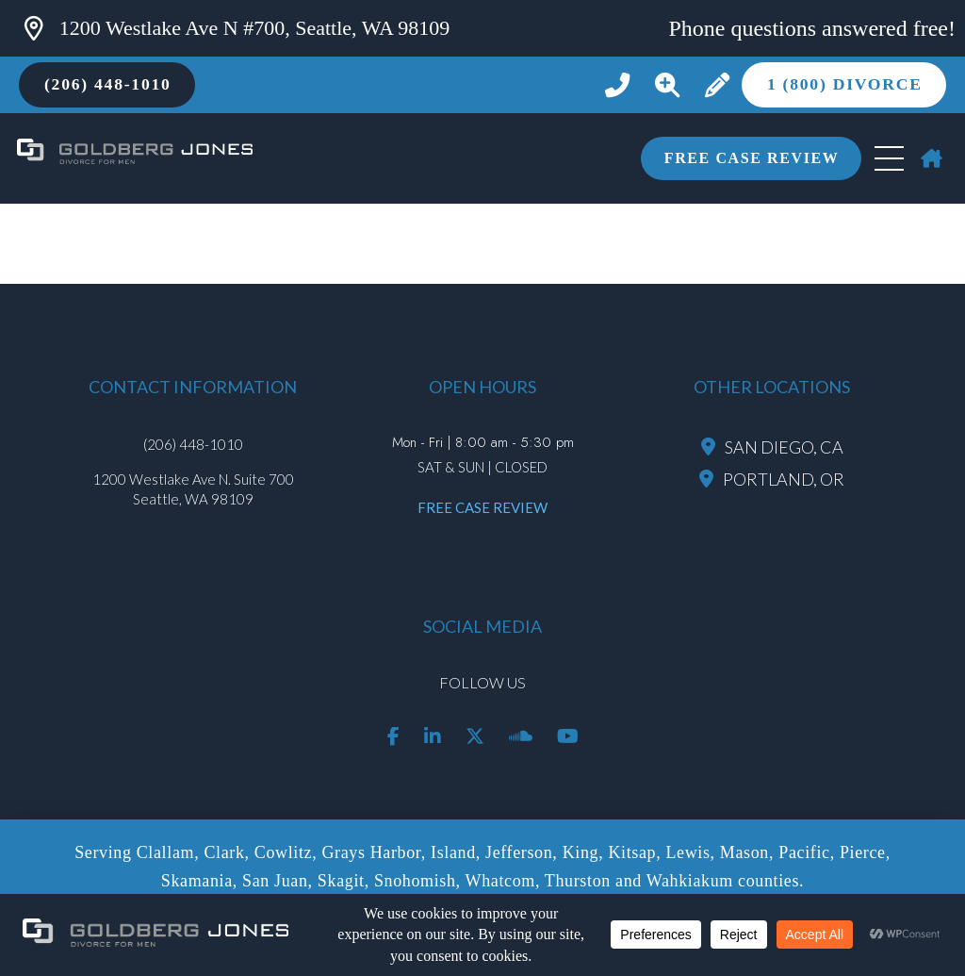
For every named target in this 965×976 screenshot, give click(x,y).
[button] (667, 85)
